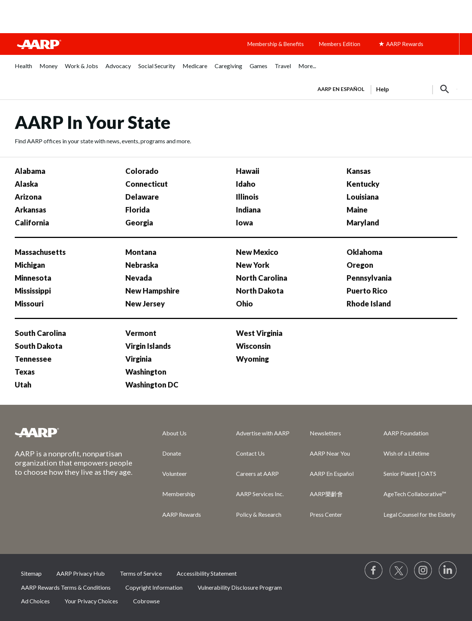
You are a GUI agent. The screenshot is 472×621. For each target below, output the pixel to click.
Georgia (139, 222)
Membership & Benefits (275, 44)
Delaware (142, 196)
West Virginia (259, 333)
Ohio (244, 303)
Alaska (26, 183)
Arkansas (30, 209)
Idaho (246, 183)
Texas (25, 371)
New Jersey (145, 303)
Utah (23, 384)
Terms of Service (141, 573)
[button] (445, 89)
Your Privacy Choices (91, 600)
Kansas (359, 170)
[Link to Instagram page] (423, 570)
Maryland (363, 222)
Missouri (29, 303)
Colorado (142, 170)
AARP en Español (340, 89)
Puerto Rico (367, 290)
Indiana (248, 209)
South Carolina (40, 333)
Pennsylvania (369, 277)
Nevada (138, 277)
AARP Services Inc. (260, 493)
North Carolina (261, 277)
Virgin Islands (148, 345)
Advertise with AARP (262, 432)
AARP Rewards (181, 514)
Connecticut (146, 183)
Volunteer (174, 473)
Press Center (326, 514)
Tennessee (33, 358)
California (32, 222)
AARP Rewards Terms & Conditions (66, 587)
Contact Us (250, 453)
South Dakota (38, 345)
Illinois (247, 196)
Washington (145, 371)
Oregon (360, 264)
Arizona (28, 196)
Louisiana (363, 196)
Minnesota (33, 277)
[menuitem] (23, 69)
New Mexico (257, 252)
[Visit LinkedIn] (448, 570)
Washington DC (151, 384)
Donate (171, 453)
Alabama (30, 170)
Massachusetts (40, 252)
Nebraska (141, 264)
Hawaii (247, 170)
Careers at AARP (257, 473)
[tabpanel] (384, 88)
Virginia (138, 358)
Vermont (140, 333)
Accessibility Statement (207, 573)
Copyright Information (154, 587)
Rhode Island (369, 303)
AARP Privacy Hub (80, 573)
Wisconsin (253, 345)
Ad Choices (35, 600)
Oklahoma (364, 252)
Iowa (244, 222)
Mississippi (33, 290)
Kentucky (363, 183)
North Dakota (260, 290)
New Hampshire (152, 290)
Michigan (30, 264)
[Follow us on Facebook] (374, 570)
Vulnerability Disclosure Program (240, 587)
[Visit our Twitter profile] (398, 570)
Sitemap (31, 573)
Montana (140, 252)
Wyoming (252, 358)
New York (252, 264)
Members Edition (339, 44)
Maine (357, 209)
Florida (137, 209)
